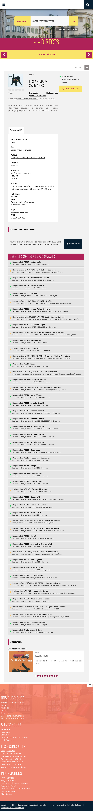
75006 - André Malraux (34, 285)
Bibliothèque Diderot (33, 630)
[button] (88, 4)
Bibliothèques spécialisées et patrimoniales (29, 805)
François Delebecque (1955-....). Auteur (43, 94)
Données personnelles (20, 788)
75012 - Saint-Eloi (32, 348)
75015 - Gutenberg (32, 450)
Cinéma (4, 710)
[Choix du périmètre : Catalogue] (22, 21)
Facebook (5, 729)
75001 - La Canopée (32, 261)
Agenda (4, 705)
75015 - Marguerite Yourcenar (37, 457)
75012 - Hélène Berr (32, 340)
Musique (5, 707)
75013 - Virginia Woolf (47, 371)
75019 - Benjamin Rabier (49, 520)
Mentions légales (8, 791)
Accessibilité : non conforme (12, 807)
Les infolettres (7, 740)
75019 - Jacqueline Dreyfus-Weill (38, 544)
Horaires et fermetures (11, 753)
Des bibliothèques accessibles (14, 783)
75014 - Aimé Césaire (33, 395)
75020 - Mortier (45, 614)
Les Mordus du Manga (11, 764)
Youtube (5, 734)
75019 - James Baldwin (48, 551)
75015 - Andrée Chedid (34, 403)
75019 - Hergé (30, 536)
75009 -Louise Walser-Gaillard (37, 309)
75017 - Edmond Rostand (36, 489)
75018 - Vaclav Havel (33, 512)
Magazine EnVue (8, 780)
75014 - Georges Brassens (35, 379)
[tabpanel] (33, 178)
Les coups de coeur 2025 (12, 761)
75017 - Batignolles (32, 465)
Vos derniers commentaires (13, 767)
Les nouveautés (8, 750)
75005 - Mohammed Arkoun (36, 277)
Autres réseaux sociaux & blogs (14, 737)
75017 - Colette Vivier (33, 473)
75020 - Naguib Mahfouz (35, 622)
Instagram (5, 732)
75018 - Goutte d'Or (32, 496)
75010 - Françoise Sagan (34, 324)
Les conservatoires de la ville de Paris (66, 805)
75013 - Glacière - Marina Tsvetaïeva (54, 355)
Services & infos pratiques (12, 702)
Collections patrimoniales (12, 715)
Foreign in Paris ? (8, 785)
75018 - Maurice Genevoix (35, 504)
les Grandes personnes (27, 99)
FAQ (3, 777)
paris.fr (4, 805)
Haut (90, 684)
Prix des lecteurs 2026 (11, 758)
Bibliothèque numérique (12, 718)
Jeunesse (5, 713)
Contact (10, 777)
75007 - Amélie (30, 293)
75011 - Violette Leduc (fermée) (51, 332)
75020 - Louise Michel (33, 575)
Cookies (4, 788)
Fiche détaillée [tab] (16, 130)
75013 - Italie (29, 363)
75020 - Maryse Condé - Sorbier (37, 598)
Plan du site (6, 794)
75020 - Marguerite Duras (49, 583)
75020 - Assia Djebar (33, 559)
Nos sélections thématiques (13, 756)
